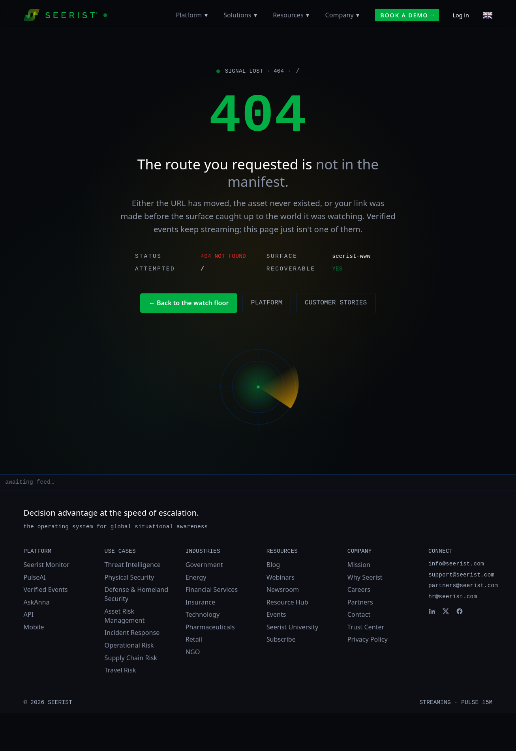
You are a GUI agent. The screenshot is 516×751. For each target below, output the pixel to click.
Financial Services (212, 589)
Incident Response (132, 632)
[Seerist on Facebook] (459, 611)
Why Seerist (365, 577)
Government (204, 564)
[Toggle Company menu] (358, 15)
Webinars (280, 577)
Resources (288, 15)
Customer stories (336, 302)
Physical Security (129, 577)
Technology (203, 614)
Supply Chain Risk (131, 657)
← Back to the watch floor (189, 303)
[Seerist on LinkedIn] (431, 611)
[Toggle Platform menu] (206, 15)
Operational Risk (129, 645)
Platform (189, 15)
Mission (358, 564)
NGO (193, 652)
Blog (273, 564)
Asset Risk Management (125, 616)
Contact (358, 614)
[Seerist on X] (445, 611)
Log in (460, 15)
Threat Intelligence (133, 564)
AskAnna (37, 602)
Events (276, 614)
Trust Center (365, 627)
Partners (360, 602)
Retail (194, 639)
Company (339, 15)
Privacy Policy (367, 639)
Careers (358, 589)
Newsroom (282, 589)
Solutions (237, 15)
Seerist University (292, 627)
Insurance (200, 602)
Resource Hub (287, 602)
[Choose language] (487, 15)
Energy (196, 577)
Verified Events (46, 589)
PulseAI (35, 577)
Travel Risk (120, 670)
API (29, 614)
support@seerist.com (461, 575)
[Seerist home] (65, 15)
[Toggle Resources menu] (308, 15)
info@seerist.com (456, 564)
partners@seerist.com (463, 585)
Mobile (34, 627)
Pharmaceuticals (210, 627)
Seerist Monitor (46, 564)
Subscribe (281, 639)
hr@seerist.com (452, 596)
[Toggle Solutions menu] (255, 15)
